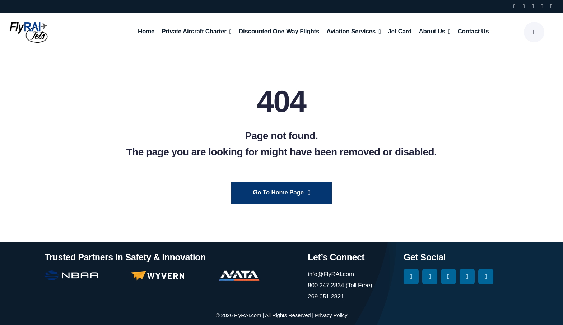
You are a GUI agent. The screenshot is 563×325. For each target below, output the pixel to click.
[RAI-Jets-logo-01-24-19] (28, 21)
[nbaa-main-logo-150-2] (71, 273)
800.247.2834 (326, 285)
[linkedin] (551, 6)
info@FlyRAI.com (331, 274)
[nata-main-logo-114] (239, 273)
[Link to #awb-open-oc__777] (534, 32)
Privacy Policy (331, 315)
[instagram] (524, 6)
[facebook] (514, 6)
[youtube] (542, 6)
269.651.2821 (326, 296)
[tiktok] (533, 6)
